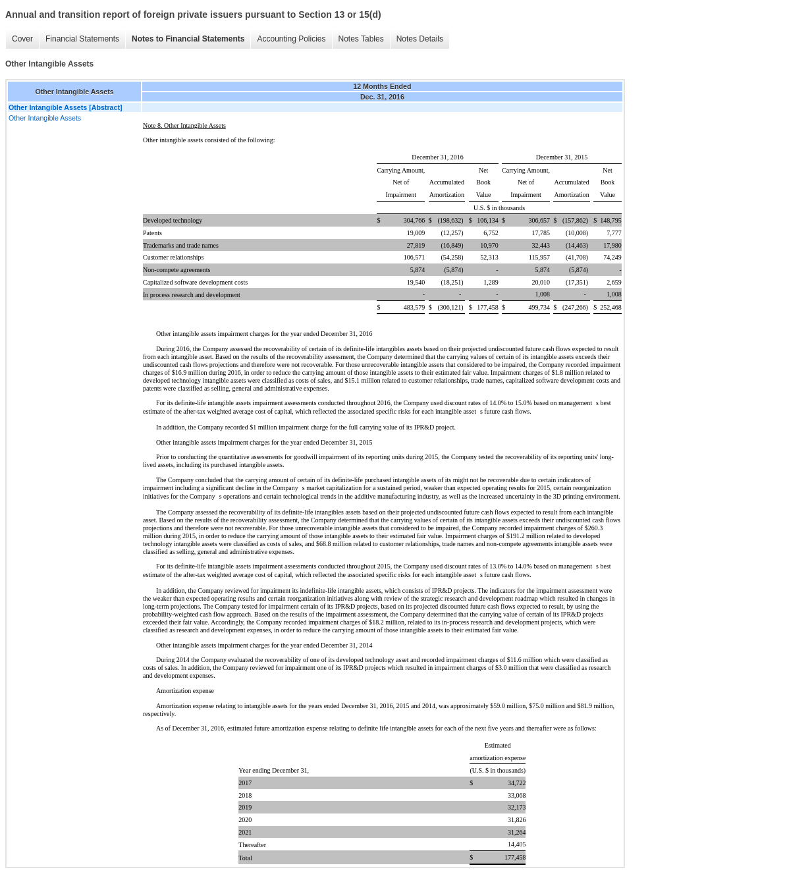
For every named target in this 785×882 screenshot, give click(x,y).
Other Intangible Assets (45, 118)
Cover (22, 38)
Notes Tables (361, 38)
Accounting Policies (291, 38)
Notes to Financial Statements (188, 38)
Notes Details (419, 38)
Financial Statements (82, 38)
